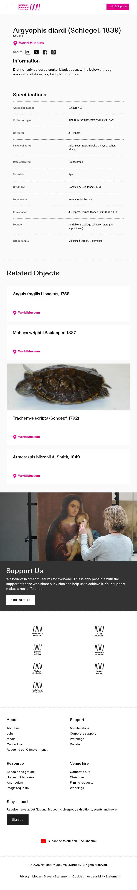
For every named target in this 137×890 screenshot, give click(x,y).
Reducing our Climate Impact (27, 749)
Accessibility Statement (103, 876)
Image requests (18, 788)
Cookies (78, 876)
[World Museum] (99, 631)
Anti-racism (15, 782)
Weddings (77, 788)
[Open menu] (10, 7)
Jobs (10, 733)
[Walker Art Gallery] (37, 668)
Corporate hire (80, 772)
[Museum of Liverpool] (37, 631)
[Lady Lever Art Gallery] (37, 687)
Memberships (79, 728)
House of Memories (20, 777)
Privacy (24, 876)
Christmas (77, 777)
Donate (75, 744)
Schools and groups (21, 772)
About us (13, 728)
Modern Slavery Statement (51, 876)
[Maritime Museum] (99, 650)
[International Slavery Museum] (37, 650)
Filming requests (81, 782)
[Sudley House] (99, 668)
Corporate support (83, 733)
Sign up (18, 820)
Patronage (77, 739)
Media (11, 739)
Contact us (14, 744)
